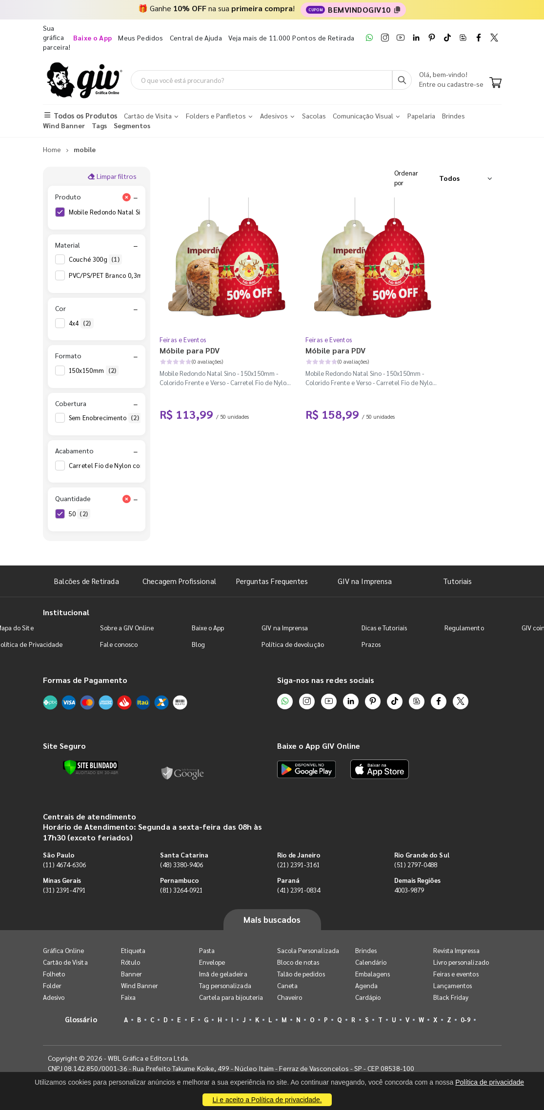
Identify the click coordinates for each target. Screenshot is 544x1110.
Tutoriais (457, 580)
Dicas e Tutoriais (384, 627)
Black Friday (451, 997)
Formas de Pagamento (85, 680)
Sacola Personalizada (308, 950)
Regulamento (464, 627)
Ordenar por (406, 178)
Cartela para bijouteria (231, 997)
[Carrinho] (495, 83)
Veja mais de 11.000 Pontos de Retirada (291, 37)
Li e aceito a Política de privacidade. (267, 1100)
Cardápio (368, 997)
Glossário (81, 1019)
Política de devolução (292, 644)
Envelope (212, 962)
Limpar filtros (112, 176)
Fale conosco (119, 644)
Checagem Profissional (179, 580)
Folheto (54, 974)
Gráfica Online (63, 950)
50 (80, 514)
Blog (198, 644)
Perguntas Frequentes (272, 580)
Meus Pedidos (140, 37)
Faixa (128, 997)
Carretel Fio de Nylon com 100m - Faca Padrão (145, 465)
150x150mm (94, 370)
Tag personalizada (225, 985)
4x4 (81, 323)
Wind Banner (140, 985)
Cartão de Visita (65, 962)
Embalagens (372, 974)
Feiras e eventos (456, 974)
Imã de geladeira (223, 974)
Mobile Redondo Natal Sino (115, 212)
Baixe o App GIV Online (318, 745)
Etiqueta (133, 950)
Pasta (207, 950)
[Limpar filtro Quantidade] (127, 498)
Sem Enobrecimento (105, 418)
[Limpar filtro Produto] (127, 197)
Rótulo (130, 962)
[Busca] (402, 80)
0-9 (465, 1019)
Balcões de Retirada (86, 580)
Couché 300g (95, 259)
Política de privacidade (489, 1082)
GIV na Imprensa (365, 580)
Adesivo (53, 997)
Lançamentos (452, 985)
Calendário (371, 962)
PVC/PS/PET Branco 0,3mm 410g (124, 275)
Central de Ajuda (196, 37)
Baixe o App (208, 627)
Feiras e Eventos (183, 339)
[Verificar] (90, 767)
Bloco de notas (298, 962)
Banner (131, 974)
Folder (52, 985)
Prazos (371, 644)
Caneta (287, 985)
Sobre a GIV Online (127, 627)
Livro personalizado (461, 962)
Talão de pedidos (301, 974)
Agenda (366, 985)
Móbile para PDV (190, 350)
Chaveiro (289, 997)
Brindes (366, 950)
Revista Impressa (456, 950)
